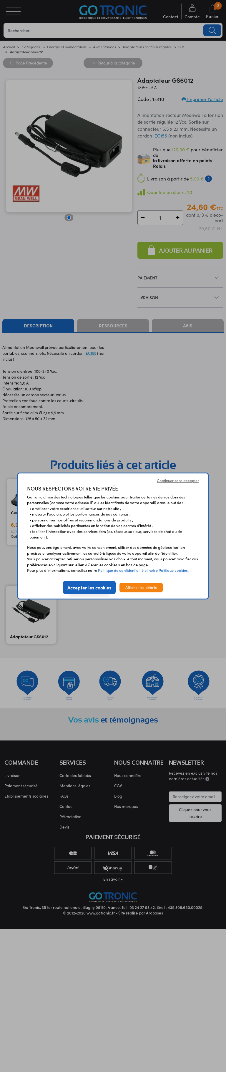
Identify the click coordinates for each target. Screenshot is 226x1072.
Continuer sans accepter (178, 480)
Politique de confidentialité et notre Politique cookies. (143, 570)
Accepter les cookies (89, 587)
